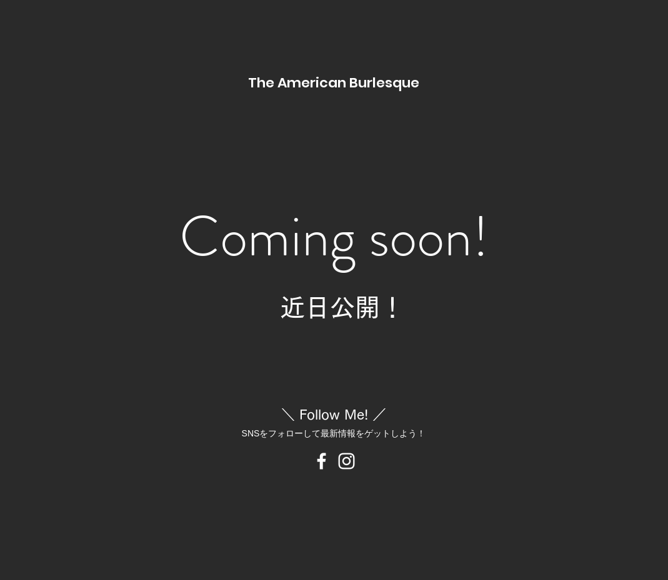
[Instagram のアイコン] (346, 461)
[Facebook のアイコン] (321, 461)
